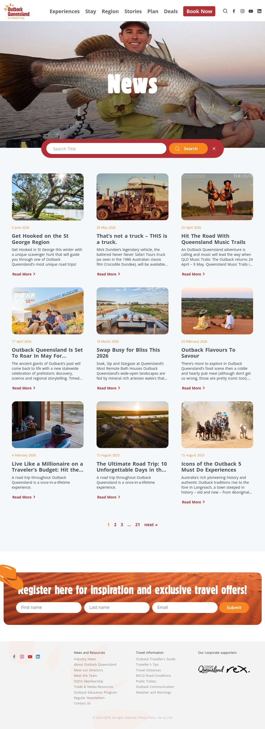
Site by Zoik (165, 717)
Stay (90, 11)
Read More (22, 274)
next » (151, 524)
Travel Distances (148, 670)
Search (186, 148)
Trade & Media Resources (93, 687)
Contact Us (82, 703)
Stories (133, 11)
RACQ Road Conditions (153, 675)
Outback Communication (155, 687)
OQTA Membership (88, 681)
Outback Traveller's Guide (155, 659)
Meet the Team (85, 675)
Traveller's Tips (147, 664)
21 (137, 524)
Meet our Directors (88, 670)
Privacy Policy (147, 717)
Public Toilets (146, 681)
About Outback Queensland (95, 664)
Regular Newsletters (89, 698)
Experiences (65, 11)
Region (110, 11)
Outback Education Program (95, 692)
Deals (171, 11)
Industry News (85, 659)
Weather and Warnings (153, 692)
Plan (152, 11)
